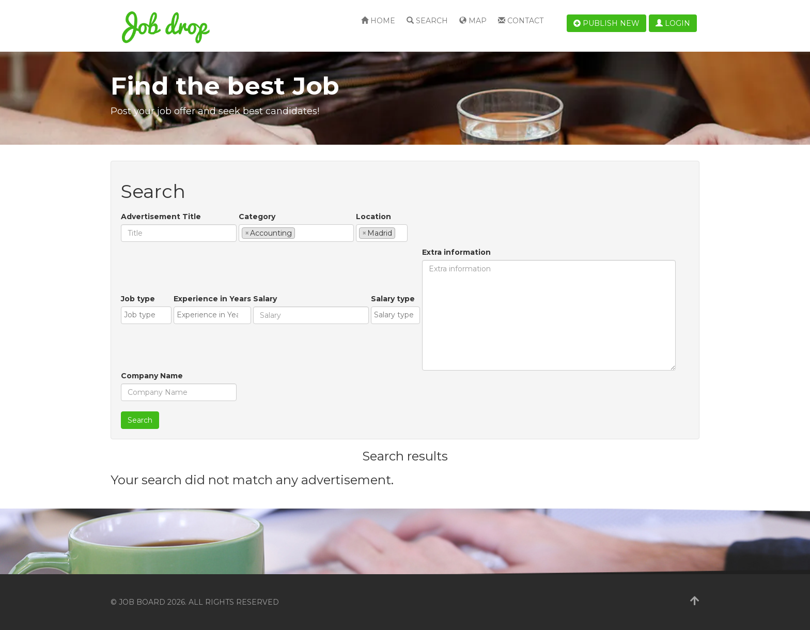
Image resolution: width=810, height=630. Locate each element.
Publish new (606, 23)
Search (427, 20)
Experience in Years (212, 298)
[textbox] (300, 232)
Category (257, 216)
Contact (520, 20)
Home (378, 20)
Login (673, 23)
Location (373, 216)
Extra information (456, 252)
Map (473, 20)
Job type (138, 298)
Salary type (393, 298)
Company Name (152, 375)
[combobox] (296, 233)
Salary (265, 298)
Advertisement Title (161, 216)
